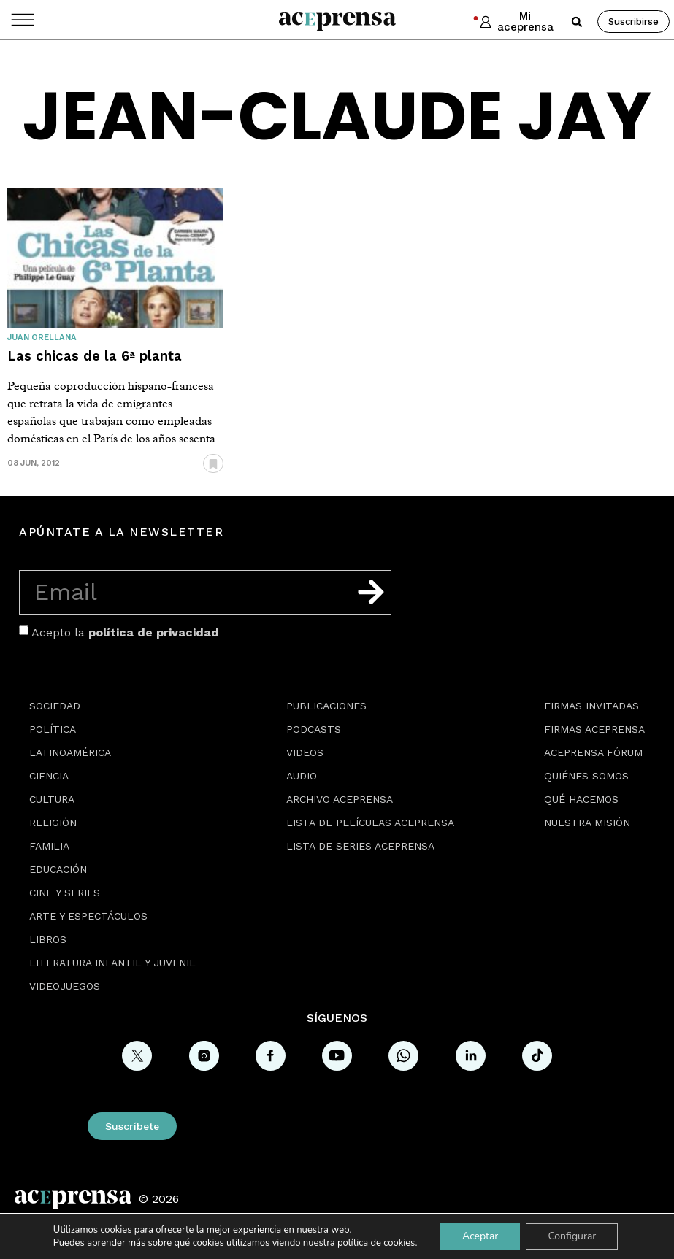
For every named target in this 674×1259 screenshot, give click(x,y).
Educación (58, 869)
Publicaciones (326, 706)
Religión (53, 822)
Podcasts (313, 729)
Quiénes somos (586, 776)
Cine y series (64, 892)
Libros (47, 939)
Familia (49, 846)
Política (52, 729)
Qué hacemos (581, 799)
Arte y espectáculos (88, 916)
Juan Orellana (42, 337)
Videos (304, 752)
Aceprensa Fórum (593, 752)
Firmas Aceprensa (594, 729)
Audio (301, 776)
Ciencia (49, 776)
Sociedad (54, 706)
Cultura (51, 799)
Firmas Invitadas (591, 706)
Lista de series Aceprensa (360, 846)
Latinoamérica (70, 752)
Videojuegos (64, 986)
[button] (577, 22)
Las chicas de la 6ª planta (94, 355)
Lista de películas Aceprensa (370, 822)
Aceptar (480, 1236)
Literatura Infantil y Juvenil (112, 963)
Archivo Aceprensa (339, 799)
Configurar (572, 1236)
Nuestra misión (587, 822)
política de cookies (376, 1243)
